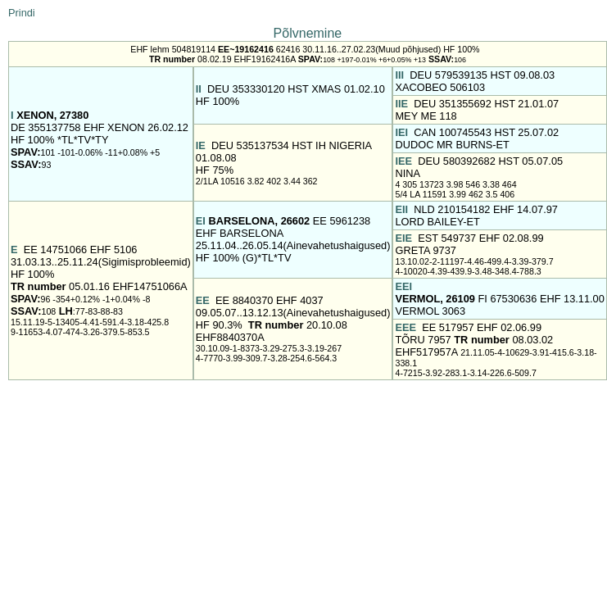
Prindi (21, 13)
